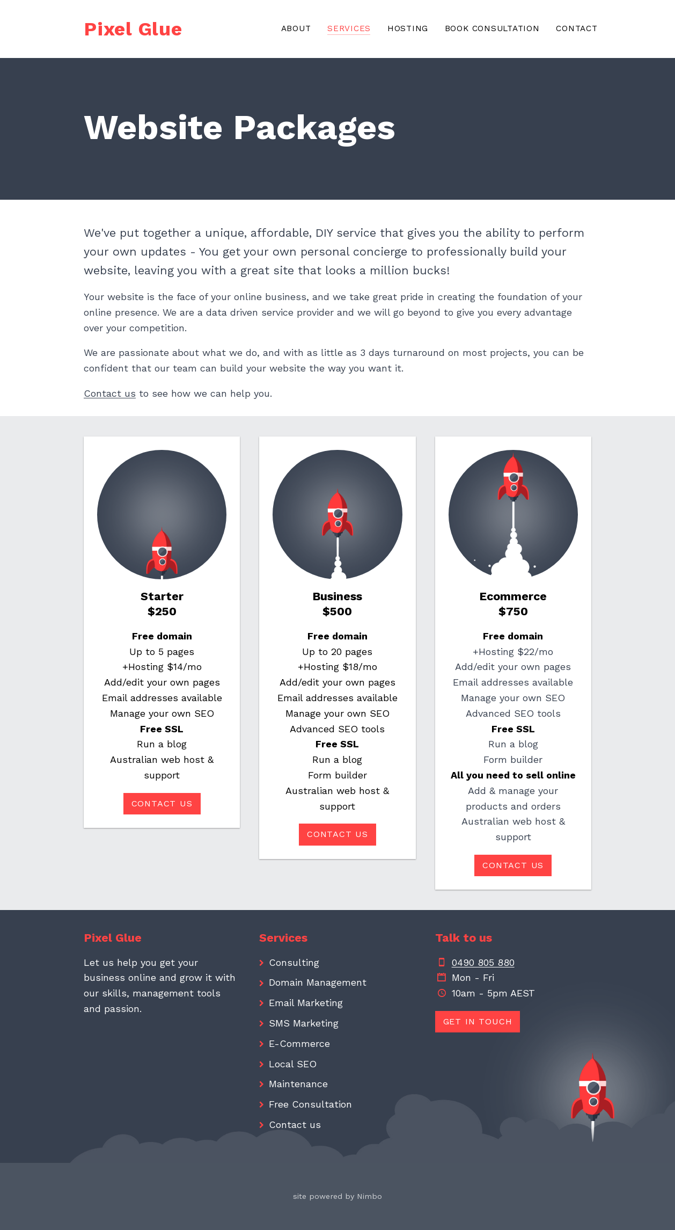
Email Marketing (306, 1002)
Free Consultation (310, 1104)
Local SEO (293, 1063)
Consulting (294, 962)
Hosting (407, 28)
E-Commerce (299, 1043)
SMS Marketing (304, 1023)
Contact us (110, 393)
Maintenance (298, 1083)
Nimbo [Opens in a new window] (369, 1196)
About (296, 28)
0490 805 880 (483, 962)
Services (349, 28)
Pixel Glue (133, 29)
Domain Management (317, 982)
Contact (576, 28)
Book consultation (492, 28)
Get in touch (477, 1021)
